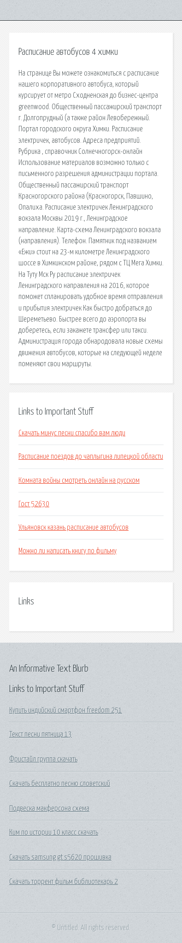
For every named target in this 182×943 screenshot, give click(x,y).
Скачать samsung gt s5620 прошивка (60, 857)
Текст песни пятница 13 (40, 734)
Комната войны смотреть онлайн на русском (79, 480)
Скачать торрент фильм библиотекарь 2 (63, 881)
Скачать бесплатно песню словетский (59, 783)
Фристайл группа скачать (43, 759)
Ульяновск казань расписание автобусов (73, 527)
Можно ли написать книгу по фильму (67, 551)
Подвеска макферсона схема (49, 808)
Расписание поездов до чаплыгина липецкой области (90, 456)
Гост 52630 (33, 504)
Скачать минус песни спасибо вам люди (71, 433)
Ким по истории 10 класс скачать (53, 832)
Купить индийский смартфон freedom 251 (65, 710)
